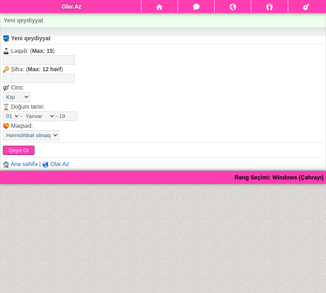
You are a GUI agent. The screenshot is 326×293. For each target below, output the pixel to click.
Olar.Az (59, 164)
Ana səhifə (24, 164)
